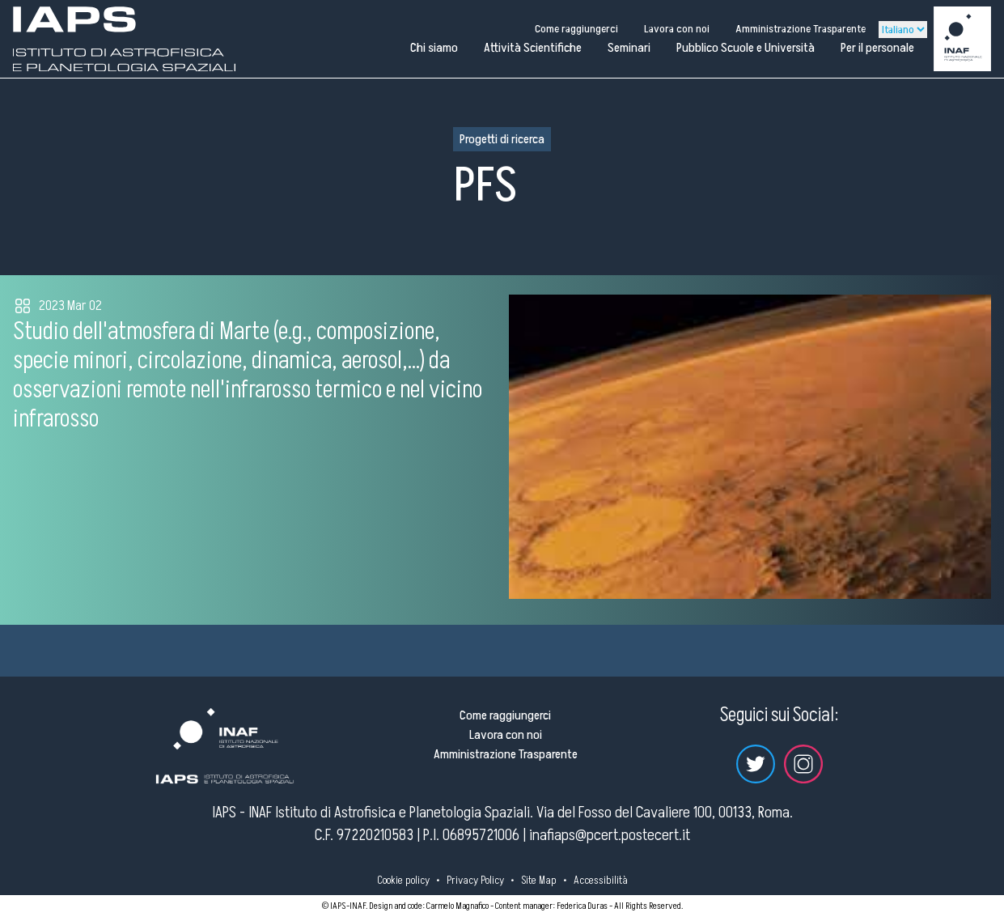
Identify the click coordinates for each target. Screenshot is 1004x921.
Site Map (539, 880)
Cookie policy (403, 880)
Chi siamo (434, 48)
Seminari (629, 48)
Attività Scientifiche (533, 48)
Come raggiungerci (576, 28)
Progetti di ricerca (502, 139)
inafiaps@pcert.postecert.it (609, 835)
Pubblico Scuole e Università (745, 48)
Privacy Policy (475, 880)
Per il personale (877, 48)
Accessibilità (601, 880)
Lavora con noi (677, 28)
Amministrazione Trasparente (800, 28)
